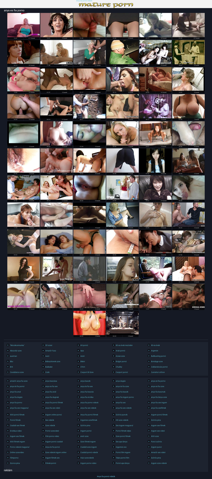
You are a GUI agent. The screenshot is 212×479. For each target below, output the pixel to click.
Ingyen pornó (86, 431)
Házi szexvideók (87, 458)
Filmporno (14, 458)
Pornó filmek (15, 420)
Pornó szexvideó (52, 431)
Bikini (82, 361)
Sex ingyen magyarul (124, 425)
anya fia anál (50, 392)
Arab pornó (120, 351)
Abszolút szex (16, 351)
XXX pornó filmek (17, 415)
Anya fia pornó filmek (89, 415)
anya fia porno (16, 403)
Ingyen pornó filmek (159, 415)
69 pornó (84, 345)
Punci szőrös (156, 442)
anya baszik (85, 381)
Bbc (11, 361)
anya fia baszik (122, 392)
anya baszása (51, 381)
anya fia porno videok (89, 403)
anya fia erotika (86, 397)
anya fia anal (15, 392)
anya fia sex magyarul (19, 408)
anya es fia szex (157, 386)
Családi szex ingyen (88, 447)
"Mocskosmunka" (17, 345)
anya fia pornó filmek (54, 403)
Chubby (119, 367)
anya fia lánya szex (159, 397)
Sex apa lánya (121, 442)
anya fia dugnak (52, 397)
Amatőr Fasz (50, 351)
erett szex (84, 436)
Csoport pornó (122, 372)
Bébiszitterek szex (52, 361)
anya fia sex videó (52, 408)
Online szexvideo (17, 452)
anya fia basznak (158, 392)
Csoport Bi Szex (87, 372)
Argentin (154, 351)
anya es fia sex (51, 386)
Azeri (82, 356)
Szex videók (50, 425)
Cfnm (82, 367)
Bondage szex (157, 361)
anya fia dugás (16, 397)
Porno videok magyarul (19, 447)
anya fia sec (121, 403)
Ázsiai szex (120, 356)
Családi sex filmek (17, 425)
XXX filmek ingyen (17, 442)
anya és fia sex (86, 386)
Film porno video (52, 436)
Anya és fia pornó (52, 447)
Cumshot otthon (158, 372)
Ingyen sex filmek (158, 425)
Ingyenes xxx (121, 447)
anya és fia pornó (17, 386)
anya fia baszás (87, 392)
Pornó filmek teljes (123, 431)
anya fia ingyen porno (125, 397)
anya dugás (121, 381)
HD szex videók (122, 420)
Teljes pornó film (122, 458)
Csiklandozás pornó (159, 367)
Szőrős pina (156, 458)
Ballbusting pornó (158, 356)
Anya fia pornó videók (84, 1)
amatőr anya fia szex (19, 381)
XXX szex (155, 436)
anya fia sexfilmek (158, 408)
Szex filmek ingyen (88, 442)
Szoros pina (15, 463)
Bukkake (48, 367)
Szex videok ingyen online (55, 452)
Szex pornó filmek (123, 436)
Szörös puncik (121, 415)
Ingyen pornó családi (54, 442)
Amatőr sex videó (158, 452)
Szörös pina (156, 420)
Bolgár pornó (121, 361)
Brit (11, 367)
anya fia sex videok (88, 408)
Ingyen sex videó (158, 431)
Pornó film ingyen (123, 452)
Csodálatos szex (17, 372)
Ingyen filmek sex (52, 458)
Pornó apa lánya (123, 463)
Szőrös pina (85, 425)
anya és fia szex (122, 386)
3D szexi (48, 345)
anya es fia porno (158, 381)
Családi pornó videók (89, 452)
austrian (13, 356)
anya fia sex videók (124, 408)
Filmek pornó (50, 463)
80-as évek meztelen (124, 345)
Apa (82, 351)
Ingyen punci (156, 447)
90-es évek (155, 345)
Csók (47, 372)
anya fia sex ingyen (159, 403)
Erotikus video (16, 431)
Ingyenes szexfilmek (88, 420)
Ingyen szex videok (159, 463)
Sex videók (49, 420)
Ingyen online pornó (53, 415)
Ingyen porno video (88, 463)
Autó (47, 356)
